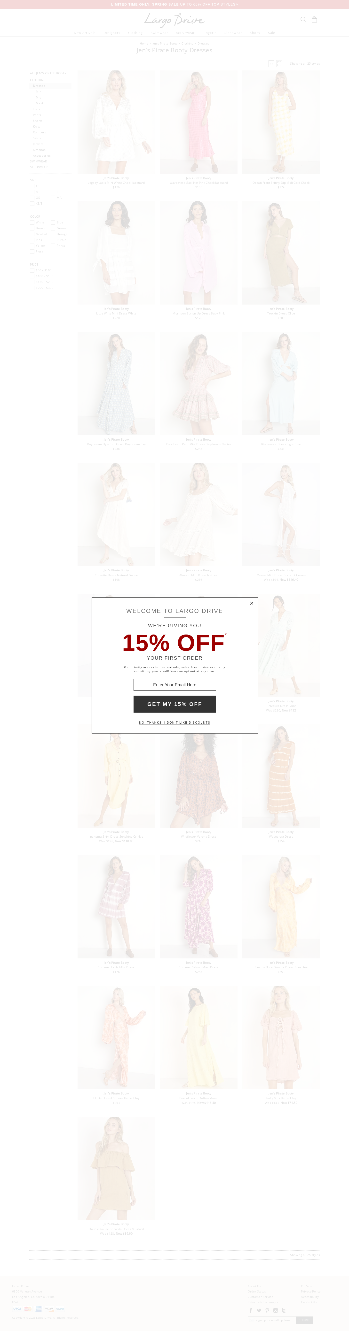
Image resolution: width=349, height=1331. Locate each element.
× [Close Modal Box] (252, 603)
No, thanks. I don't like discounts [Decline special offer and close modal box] (174, 722)
